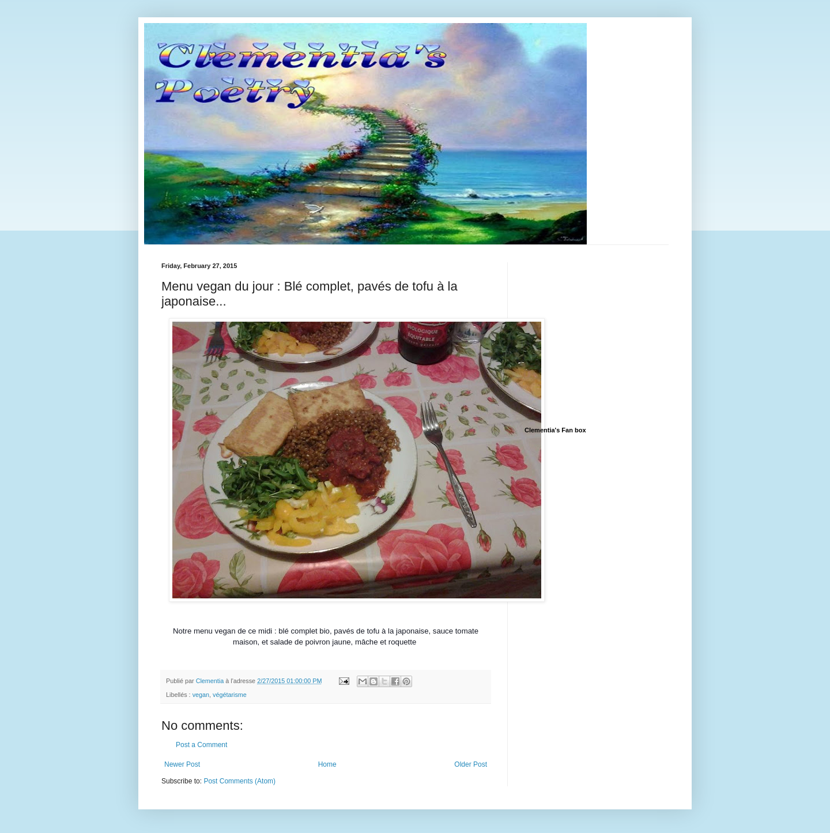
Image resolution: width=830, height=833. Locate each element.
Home (327, 764)
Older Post (470, 764)
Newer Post (182, 764)
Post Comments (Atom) (239, 781)
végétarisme (230, 694)
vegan (201, 694)
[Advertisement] (611, 334)
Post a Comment (201, 745)
